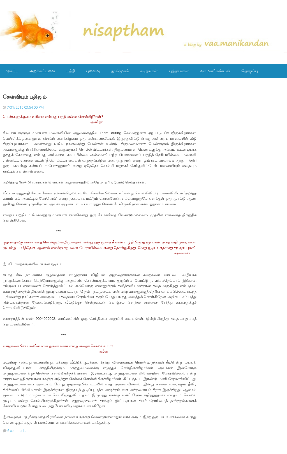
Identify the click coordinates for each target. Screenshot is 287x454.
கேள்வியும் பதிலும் (25, 97)
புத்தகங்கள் (179, 71)
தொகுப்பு (249, 71)
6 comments (16, 431)
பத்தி (70, 71)
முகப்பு (12, 71)
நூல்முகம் (120, 71)
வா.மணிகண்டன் (215, 71)
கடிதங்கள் (149, 71)
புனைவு (93, 71)
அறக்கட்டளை (42, 71)
